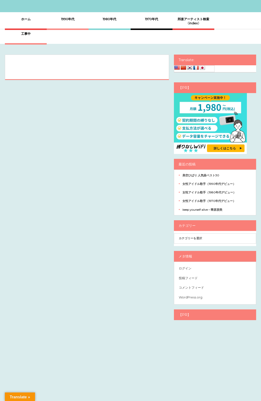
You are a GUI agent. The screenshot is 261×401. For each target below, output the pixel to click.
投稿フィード (188, 278)
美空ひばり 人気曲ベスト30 (200, 175)
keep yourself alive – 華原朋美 (202, 209)
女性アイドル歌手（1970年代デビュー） (209, 201)
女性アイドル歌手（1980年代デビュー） (209, 192)
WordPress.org (190, 297)
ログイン (185, 268)
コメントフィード (191, 287)
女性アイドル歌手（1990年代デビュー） (209, 184)
